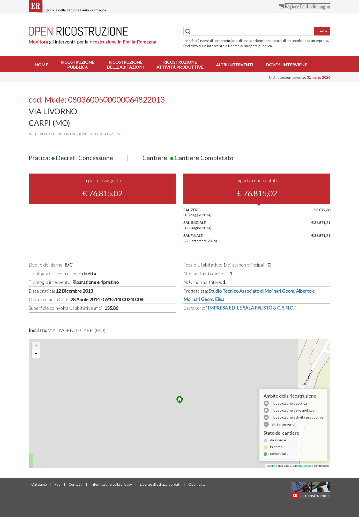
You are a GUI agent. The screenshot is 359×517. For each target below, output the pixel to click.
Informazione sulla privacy (111, 484)
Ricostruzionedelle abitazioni (125, 64)
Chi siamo (39, 484)
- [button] (36, 354)
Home (41, 64)
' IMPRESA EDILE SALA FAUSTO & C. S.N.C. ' (251, 308)
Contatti (76, 484)
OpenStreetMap (303, 465)
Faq (58, 484)
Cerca (322, 31)
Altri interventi (234, 64)
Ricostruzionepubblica (77, 64)
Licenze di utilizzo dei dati (160, 484)
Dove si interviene (286, 64)
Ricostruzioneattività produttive (179, 64)
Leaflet (271, 465)
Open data (197, 484)
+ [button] (36, 346)
